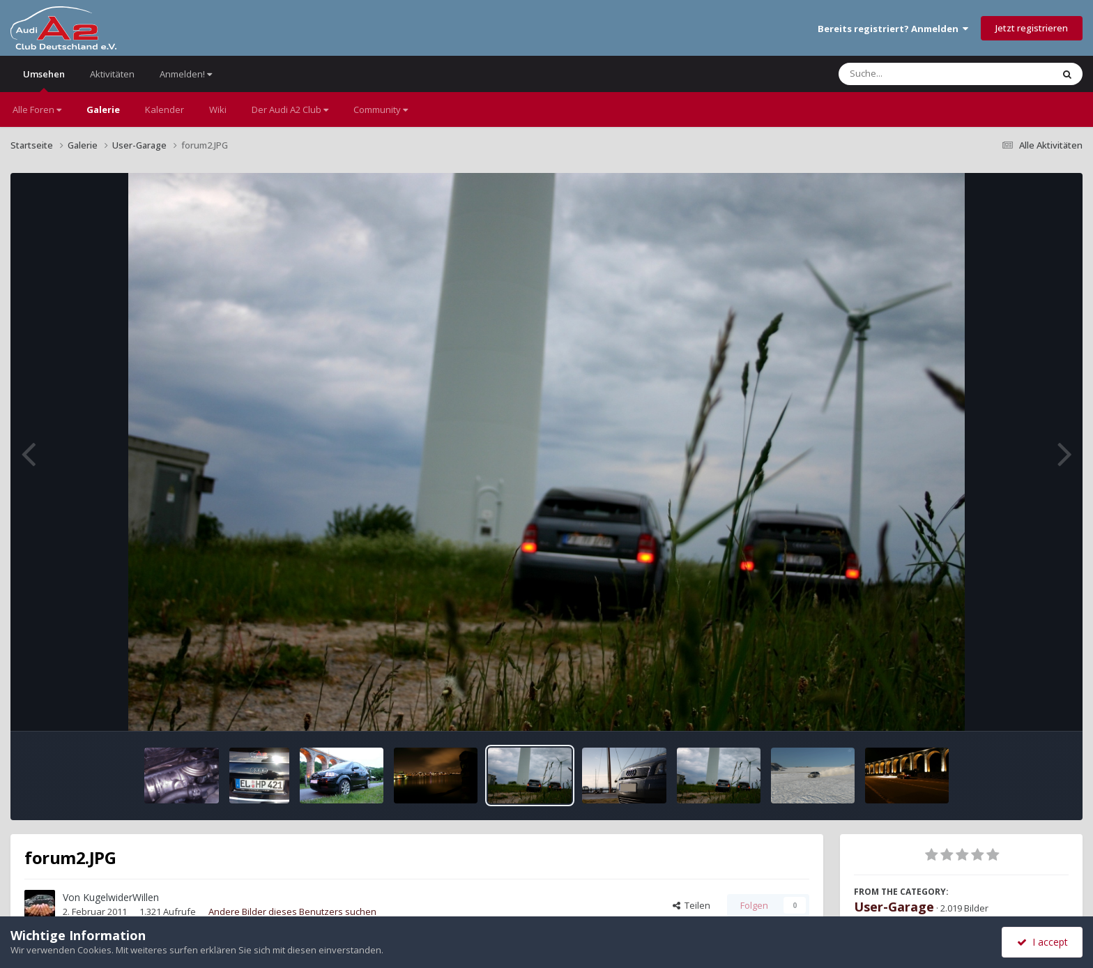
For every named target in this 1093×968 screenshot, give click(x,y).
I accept (1042, 941)
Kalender (164, 109)
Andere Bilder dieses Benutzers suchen (292, 911)
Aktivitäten (112, 74)
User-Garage (894, 906)
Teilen (691, 905)
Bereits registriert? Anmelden (893, 28)
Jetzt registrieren (1031, 28)
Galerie (103, 109)
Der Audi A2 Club (290, 109)
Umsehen (44, 80)
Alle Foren (37, 109)
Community (380, 109)
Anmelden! (186, 74)
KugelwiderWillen (121, 897)
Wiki (218, 109)
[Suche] (917, 74)
